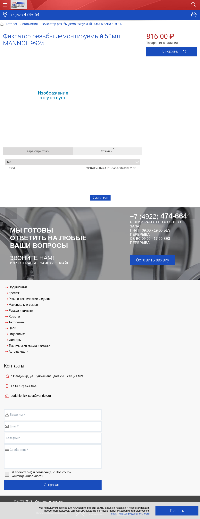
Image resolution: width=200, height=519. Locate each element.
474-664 (25, 15)
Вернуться (100, 197)
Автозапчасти (18, 351)
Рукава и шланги (21, 310)
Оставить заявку (152, 260)
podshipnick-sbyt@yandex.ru (31, 395)
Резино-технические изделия (29, 299)
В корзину (175, 51)
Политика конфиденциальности (130, 513)
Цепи (12, 328)
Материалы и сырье (23, 304)
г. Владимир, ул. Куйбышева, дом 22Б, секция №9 (47, 376)
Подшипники (18, 287)
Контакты (14, 365)
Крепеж (14, 293)
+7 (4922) (23, 386)
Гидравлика (17, 334)
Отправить (53, 485)
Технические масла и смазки (29, 345)
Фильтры (15, 340)
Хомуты (14, 316)
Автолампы (17, 322)
